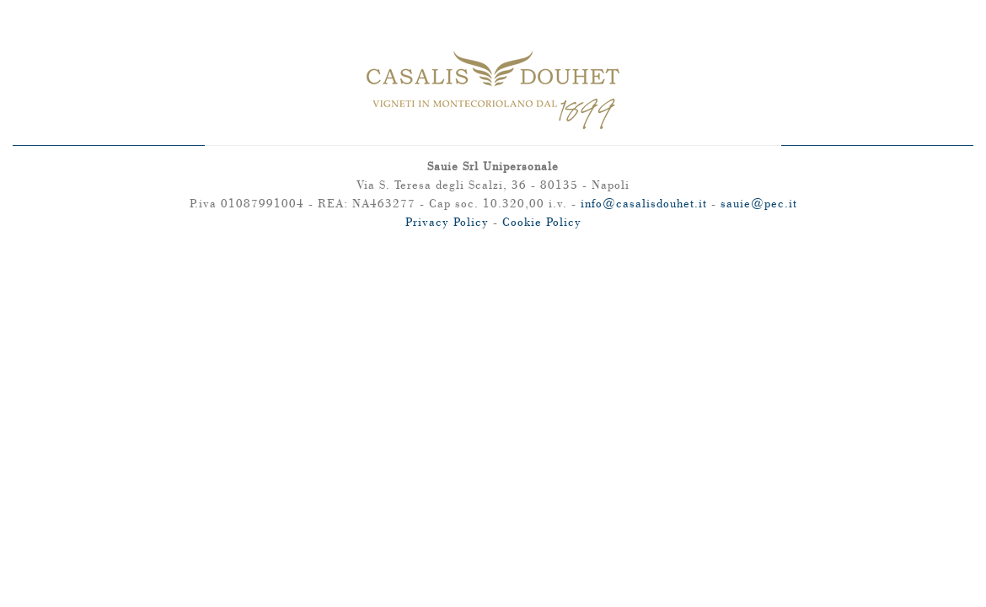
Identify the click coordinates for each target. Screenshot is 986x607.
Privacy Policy (447, 221)
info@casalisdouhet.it (644, 203)
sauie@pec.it (759, 203)
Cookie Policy (541, 221)
